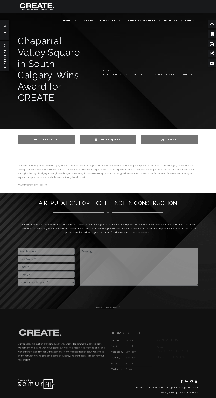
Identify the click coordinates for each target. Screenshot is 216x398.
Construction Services (98, 20)
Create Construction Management (161, 387)
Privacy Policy (167, 392)
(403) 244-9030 (143, 243)
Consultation (5, 56)
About (67, 20)
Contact (191, 20)
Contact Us (46, 139)
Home (105, 66)
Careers (169, 139)
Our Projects (108, 139)
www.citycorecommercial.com (33, 195)
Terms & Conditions (188, 392)
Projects (170, 20)
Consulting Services (139, 20)
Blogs (107, 70)
